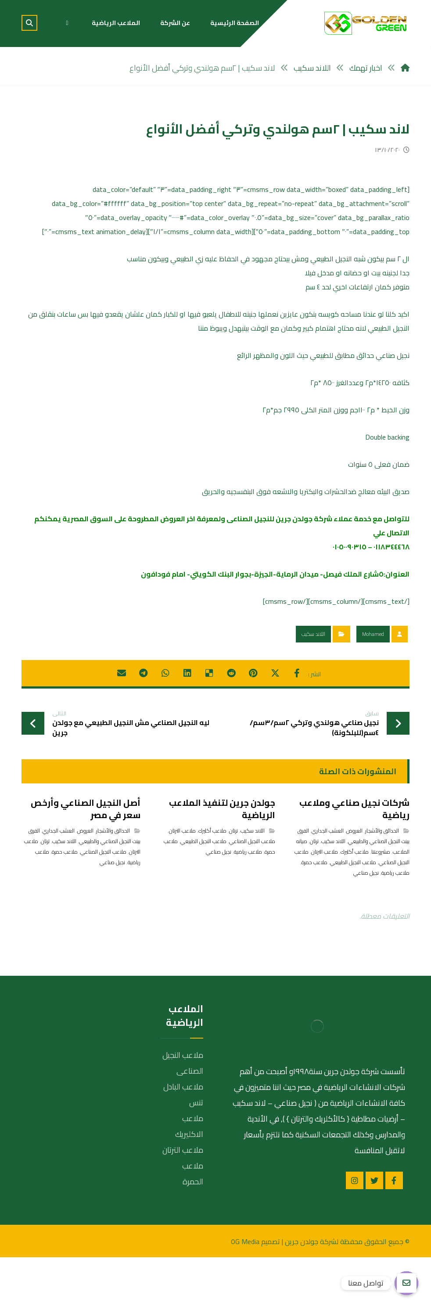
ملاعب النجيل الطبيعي (353, 911)
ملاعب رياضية (395, 921)
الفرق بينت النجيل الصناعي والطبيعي (353, 884)
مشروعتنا (380, 900)
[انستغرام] (354, 1229)
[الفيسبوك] (394, 1229)
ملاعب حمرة (314, 911)
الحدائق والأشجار (382, 879)
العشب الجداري (328, 879)
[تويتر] (374, 1229)
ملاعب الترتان (324, 900)
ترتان (314, 890)
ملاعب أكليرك (355, 900)
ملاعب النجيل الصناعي (252, 890)
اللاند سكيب (313, 683)
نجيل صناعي (366, 921)
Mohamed (373, 683)
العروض (354, 879)
